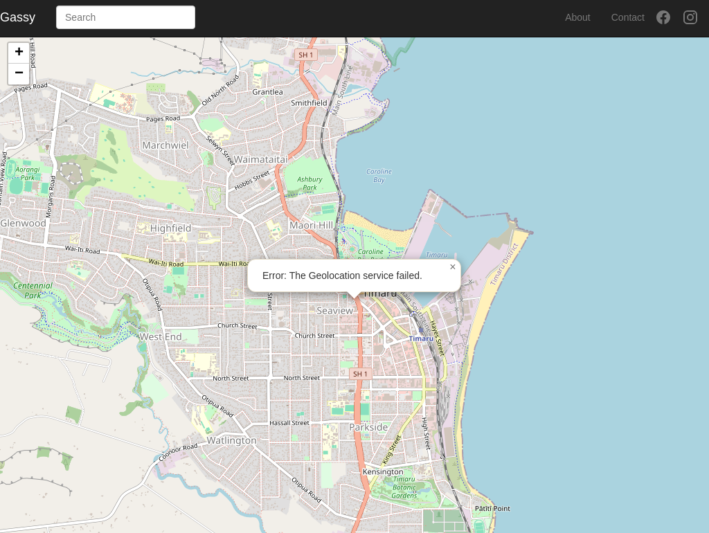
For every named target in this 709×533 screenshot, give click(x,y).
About (578, 17)
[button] (453, 267)
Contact (628, 17)
